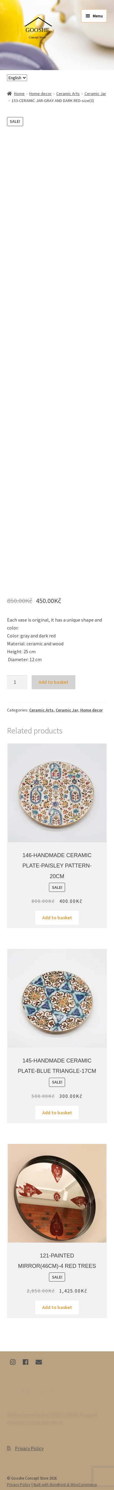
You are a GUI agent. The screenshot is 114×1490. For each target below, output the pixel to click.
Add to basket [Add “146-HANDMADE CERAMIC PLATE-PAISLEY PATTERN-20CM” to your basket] (57, 917)
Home (19, 93)
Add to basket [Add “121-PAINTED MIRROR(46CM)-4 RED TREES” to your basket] (57, 1307)
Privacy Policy (29, 1448)
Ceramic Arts (68, 93)
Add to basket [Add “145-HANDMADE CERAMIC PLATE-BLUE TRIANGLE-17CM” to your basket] (57, 1112)
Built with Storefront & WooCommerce (65, 1484)
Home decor (40, 93)
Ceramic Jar (95, 93)
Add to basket (53, 682)
